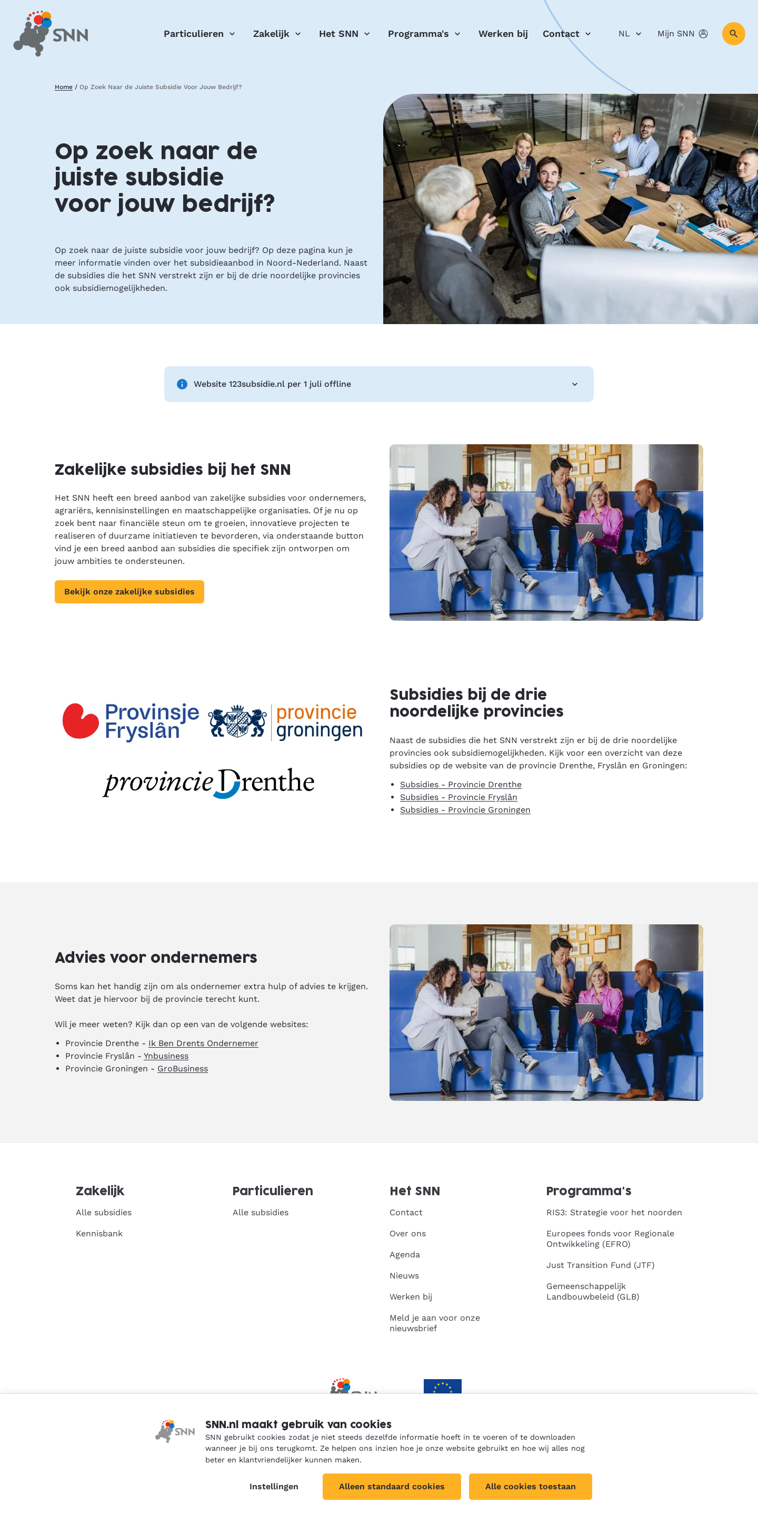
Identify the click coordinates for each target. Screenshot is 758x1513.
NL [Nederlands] (632, 33)
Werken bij (503, 33)
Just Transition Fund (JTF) (600, 1265)
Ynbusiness (166, 1056)
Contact (568, 33)
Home (64, 87)
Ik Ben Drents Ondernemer (203, 1043)
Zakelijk (278, 33)
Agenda (405, 1255)
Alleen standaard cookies (392, 1486)
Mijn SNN (683, 33)
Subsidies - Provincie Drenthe (461, 784)
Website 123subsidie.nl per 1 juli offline (379, 384)
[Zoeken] (733, 33)
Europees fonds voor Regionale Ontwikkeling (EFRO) (610, 1238)
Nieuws (404, 1276)
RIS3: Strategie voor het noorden (614, 1212)
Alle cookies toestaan (530, 1486)
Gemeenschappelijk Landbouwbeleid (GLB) (593, 1291)
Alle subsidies (104, 1212)
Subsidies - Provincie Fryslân (458, 797)
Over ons (408, 1233)
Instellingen (274, 1486)
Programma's (426, 33)
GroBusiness (182, 1068)
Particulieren (201, 33)
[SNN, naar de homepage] (50, 34)
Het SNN (346, 33)
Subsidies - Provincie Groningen (465, 810)
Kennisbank (99, 1233)
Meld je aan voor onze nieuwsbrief (435, 1323)
